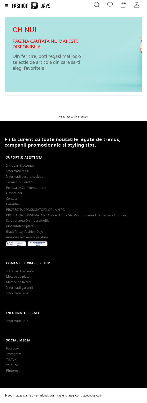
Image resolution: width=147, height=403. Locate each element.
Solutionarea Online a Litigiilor (28, 220)
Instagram (13, 354)
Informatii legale (23, 313)
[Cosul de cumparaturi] (123, 5)
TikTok (11, 359)
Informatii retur (17, 171)
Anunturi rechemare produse (27, 237)
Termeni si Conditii (20, 182)
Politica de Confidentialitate (26, 188)
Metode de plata (17, 276)
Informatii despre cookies (24, 176)
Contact (11, 198)
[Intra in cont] (137, 5)
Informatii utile (17, 321)
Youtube (12, 365)
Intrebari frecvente (20, 165)
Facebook (13, 348)
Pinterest (13, 370)
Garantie (12, 204)
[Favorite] (110, 5)
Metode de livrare (19, 282)
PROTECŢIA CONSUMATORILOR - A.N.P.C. (35, 210)
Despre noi (14, 193)
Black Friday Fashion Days (24, 231)
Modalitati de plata (19, 226)
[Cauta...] (96, 5)
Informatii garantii (19, 287)
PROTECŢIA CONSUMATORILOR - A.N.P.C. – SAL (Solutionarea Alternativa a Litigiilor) (66, 215)
